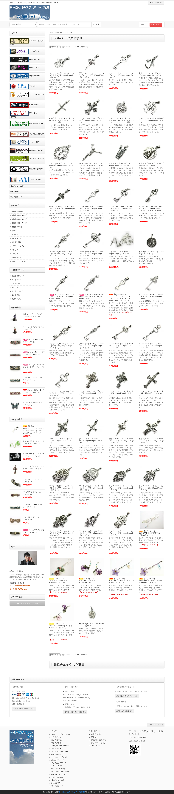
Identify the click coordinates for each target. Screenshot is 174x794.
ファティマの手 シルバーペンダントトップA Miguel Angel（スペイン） (61, 488)
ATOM (98, 746)
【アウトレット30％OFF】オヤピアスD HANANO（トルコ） (88, 581)
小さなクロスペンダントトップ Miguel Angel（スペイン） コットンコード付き (61, 120)
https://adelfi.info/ (140, 737)
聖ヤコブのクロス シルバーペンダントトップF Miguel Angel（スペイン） (62, 208)
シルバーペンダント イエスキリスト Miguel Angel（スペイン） (91, 164)
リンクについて (16, 291)
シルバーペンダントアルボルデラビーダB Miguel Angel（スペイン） (151, 120)
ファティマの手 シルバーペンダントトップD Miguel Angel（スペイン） (151, 488)
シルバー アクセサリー (63, 32)
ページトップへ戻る (155, 725)
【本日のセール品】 (17, 186)
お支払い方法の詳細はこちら (23, 709)
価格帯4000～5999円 (18, 219)
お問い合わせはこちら (124, 711)
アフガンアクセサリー (27, 95)
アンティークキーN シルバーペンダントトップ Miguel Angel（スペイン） (91, 254)
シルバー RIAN (25, 142)
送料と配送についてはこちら (75, 712)
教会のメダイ (24, 67)
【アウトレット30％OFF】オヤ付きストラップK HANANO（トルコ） (151, 581)
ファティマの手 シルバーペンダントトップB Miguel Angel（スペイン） (91, 488)
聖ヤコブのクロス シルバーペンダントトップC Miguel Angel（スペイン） (151, 441)
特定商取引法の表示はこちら (127, 696)
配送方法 (94, 737)
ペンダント (15, 234)
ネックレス (15, 231)
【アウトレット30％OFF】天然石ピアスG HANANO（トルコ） (149, 533)
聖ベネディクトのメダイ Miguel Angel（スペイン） (151, 253)
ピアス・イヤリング (18, 246)
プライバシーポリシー (99, 743)
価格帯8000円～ (16, 227)
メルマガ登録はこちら (27, 603)
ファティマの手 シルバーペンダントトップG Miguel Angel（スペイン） (91, 533)
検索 (96, 24)
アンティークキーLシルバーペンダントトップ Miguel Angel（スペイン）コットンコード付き (151, 208)
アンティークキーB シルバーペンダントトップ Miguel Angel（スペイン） (61, 346)
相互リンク (15, 287)
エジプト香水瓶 (25, 179)
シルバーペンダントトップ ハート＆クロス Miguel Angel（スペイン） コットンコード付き (121, 120)
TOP (51, 32)
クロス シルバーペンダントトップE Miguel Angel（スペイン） (61, 441)
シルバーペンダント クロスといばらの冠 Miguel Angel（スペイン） (62, 165)
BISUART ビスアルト (27, 170)
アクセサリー (24, 86)
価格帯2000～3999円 (18, 215)
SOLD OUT (14, 192)
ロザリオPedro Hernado (25, 77)
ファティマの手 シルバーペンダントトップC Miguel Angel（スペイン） (121, 488)
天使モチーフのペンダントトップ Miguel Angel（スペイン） (151, 74)
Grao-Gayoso (25, 105)
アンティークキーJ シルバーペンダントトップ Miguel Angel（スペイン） (91, 208)
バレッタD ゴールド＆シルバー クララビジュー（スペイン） (34, 367)
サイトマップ (15, 280)
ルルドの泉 (15, 295)
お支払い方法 (96, 734)
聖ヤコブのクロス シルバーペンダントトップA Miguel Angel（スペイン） (121, 441)
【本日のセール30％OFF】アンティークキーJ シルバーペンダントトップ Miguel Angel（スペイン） (121, 297)
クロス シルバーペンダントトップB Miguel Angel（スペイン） (91, 393)
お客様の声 (15, 284)
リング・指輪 (15, 242)
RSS (92, 746)
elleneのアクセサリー (27, 124)
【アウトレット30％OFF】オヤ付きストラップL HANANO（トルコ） (61, 626)
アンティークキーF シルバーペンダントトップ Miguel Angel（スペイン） (151, 346)
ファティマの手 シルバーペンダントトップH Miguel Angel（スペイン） (121, 533)
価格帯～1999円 (16, 211)
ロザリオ (14, 254)
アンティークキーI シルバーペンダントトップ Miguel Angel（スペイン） (122, 75)
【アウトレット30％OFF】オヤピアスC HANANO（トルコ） (59, 581)
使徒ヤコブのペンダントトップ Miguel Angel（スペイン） (151, 164)
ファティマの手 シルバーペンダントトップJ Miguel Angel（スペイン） (61, 75)
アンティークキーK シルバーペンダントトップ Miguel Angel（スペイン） (121, 208)
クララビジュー (25, 51)
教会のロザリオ (25, 59)
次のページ (84, 47)
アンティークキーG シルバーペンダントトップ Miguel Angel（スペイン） (61, 393)
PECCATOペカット (27, 150)
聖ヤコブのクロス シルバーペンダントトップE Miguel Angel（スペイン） (92, 75)
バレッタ (14, 250)
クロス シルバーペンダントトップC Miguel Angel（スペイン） (121, 393)
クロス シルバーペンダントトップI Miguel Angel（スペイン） (91, 120)
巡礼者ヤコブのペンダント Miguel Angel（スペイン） (119, 164)
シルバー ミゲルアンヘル (27, 42)
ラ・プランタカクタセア (27, 159)
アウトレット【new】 (24, 114)
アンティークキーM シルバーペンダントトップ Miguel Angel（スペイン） (61, 254)
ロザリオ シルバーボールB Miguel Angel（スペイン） (119, 253)
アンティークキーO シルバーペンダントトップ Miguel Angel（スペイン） (61, 296)
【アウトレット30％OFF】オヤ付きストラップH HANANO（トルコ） (121, 581)
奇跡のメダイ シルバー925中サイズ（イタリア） (91, 625)
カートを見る (156, 25)
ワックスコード (16, 197)
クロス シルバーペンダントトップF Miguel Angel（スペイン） (91, 441)
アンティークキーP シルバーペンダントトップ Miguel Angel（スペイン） (91, 296)
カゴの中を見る (156, 3)
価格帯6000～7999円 (18, 223)
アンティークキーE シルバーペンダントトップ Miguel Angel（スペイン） (121, 346)
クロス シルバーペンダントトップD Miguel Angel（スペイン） (151, 393)
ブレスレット (15, 238)
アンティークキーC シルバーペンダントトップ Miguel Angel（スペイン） (91, 346)
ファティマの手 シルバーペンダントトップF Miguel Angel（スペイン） (61, 533)
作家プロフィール (17, 276)
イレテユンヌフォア (27, 134)
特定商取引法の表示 (98, 740)
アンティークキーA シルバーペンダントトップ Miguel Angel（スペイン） (151, 296)
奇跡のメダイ (15, 257)
